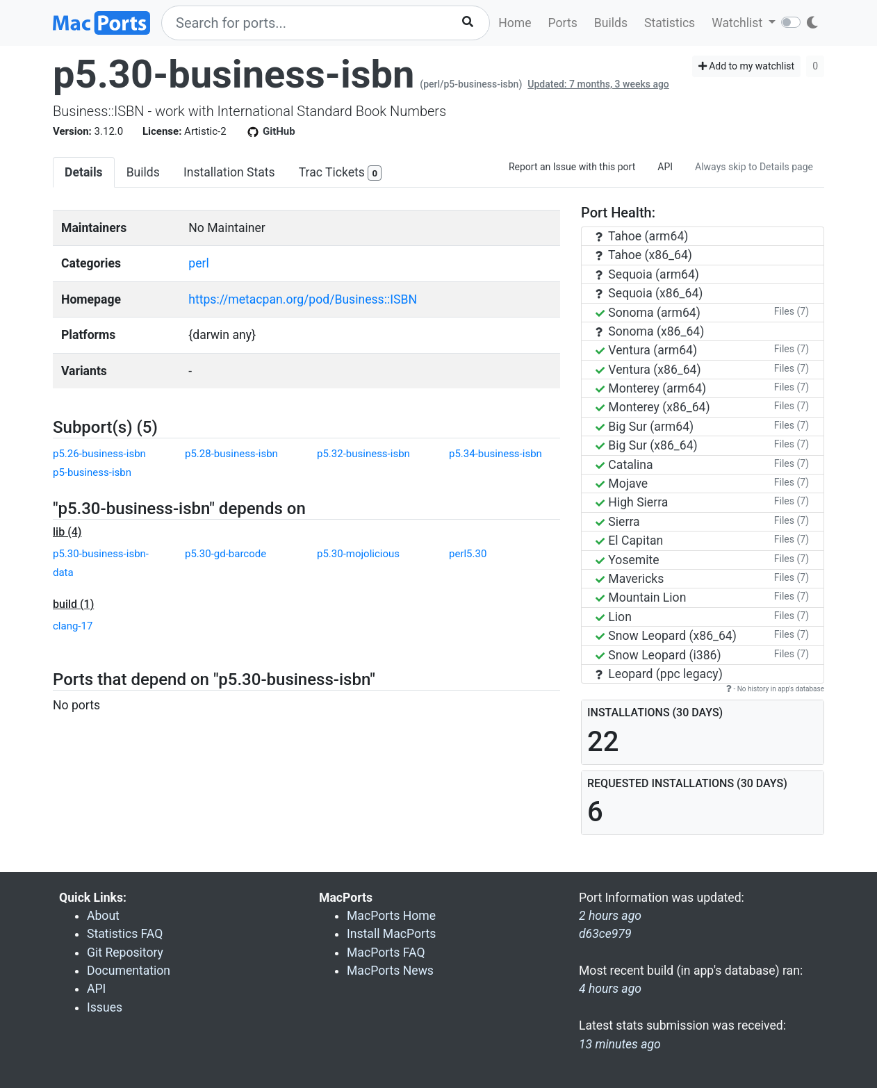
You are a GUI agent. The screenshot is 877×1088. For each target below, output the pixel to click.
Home (514, 23)
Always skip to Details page (754, 166)
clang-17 (72, 626)
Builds (611, 23)
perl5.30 (467, 553)
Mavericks (630, 579)
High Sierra (632, 502)
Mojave (622, 484)
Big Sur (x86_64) (647, 445)
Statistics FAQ (125, 934)
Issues (104, 1007)
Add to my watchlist (746, 66)
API (665, 166)
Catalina (624, 465)
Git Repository (125, 952)
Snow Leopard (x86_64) (666, 636)
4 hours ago (610, 989)
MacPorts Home (391, 916)
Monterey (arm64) (651, 388)
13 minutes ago (620, 1044)
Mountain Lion (641, 597)
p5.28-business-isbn (231, 453)
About (103, 916)
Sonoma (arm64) (648, 313)
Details (84, 172)
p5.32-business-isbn (363, 453)
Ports (562, 23)
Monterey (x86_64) (653, 407)
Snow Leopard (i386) (658, 655)
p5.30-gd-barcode (225, 553)
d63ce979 (605, 934)
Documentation (128, 971)
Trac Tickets (340, 173)
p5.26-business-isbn (99, 453)
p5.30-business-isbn (233, 74)
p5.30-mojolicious (358, 553)
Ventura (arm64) (646, 350)
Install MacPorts (391, 934)
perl (198, 263)
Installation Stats (229, 172)
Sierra (618, 522)
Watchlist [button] (738, 23)
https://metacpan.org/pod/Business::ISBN (302, 299)
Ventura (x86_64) (648, 370)
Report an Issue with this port (572, 166)
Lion (614, 617)
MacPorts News (390, 971)
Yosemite (627, 560)
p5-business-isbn (92, 472)
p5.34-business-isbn (495, 453)
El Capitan (629, 540)
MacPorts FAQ (386, 952)
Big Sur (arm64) (645, 427)
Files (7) (791, 311)
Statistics (669, 23)
